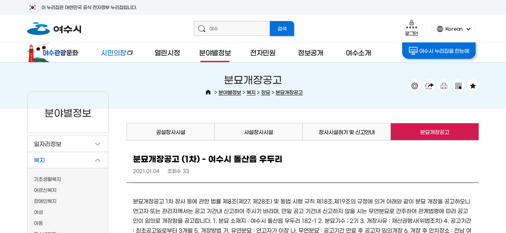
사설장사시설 (258, 131)
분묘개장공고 (289, 92)
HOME (208, 92)
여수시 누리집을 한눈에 (439, 51)
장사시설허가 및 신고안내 (347, 131)
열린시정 (167, 52)
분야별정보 (215, 52)
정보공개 (310, 52)
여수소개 (358, 52)
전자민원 (263, 52)
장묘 (265, 92)
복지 (251, 92)
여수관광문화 (54, 52)
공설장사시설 (170, 131)
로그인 (411, 28)
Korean (454, 31)
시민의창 (111, 55)
